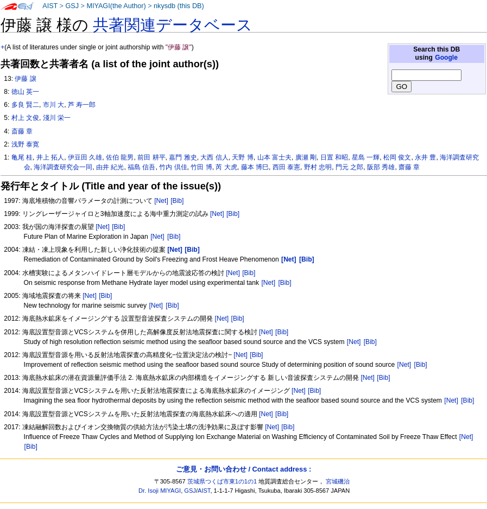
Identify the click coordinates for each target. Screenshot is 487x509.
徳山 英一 (25, 92)
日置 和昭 (334, 157)
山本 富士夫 (274, 157)
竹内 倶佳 (173, 167)
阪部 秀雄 (381, 167)
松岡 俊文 (397, 157)
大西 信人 (214, 157)
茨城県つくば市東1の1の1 (222, 481)
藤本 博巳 (255, 167)
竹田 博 (201, 167)
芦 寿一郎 (82, 105)
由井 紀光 (110, 167)
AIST (50, 6)
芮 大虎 (226, 167)
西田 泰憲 (286, 167)
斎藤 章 (22, 131)
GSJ (72, 6)
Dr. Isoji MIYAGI (159, 490)
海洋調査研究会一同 (63, 167)
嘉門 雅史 (183, 157)
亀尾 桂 (22, 157)
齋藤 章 (409, 167)
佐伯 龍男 (120, 157)
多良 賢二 (25, 105)
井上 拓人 (50, 157)
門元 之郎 (349, 167)
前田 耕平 (151, 157)
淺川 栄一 (57, 118)
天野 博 (242, 157)
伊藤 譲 (25, 78)
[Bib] (177, 201)
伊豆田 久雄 (85, 157)
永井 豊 (425, 157)
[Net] (161, 201)
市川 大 (53, 105)
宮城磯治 (338, 481)
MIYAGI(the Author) (116, 6)
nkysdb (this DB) (179, 6)
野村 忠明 (318, 167)
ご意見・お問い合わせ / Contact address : (243, 469)
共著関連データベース (172, 25)
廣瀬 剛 (306, 157)
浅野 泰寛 (25, 144)
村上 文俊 (25, 118)
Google (446, 57)
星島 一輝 (366, 157)
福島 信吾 (141, 167)
